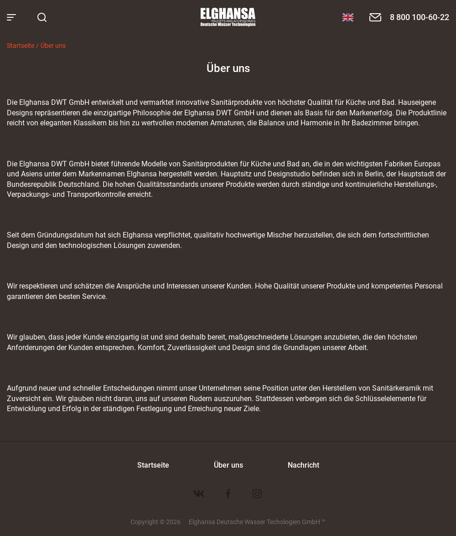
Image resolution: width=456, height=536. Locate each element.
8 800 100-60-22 (419, 16)
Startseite (20, 45)
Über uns (53, 45)
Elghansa (228, 17)
